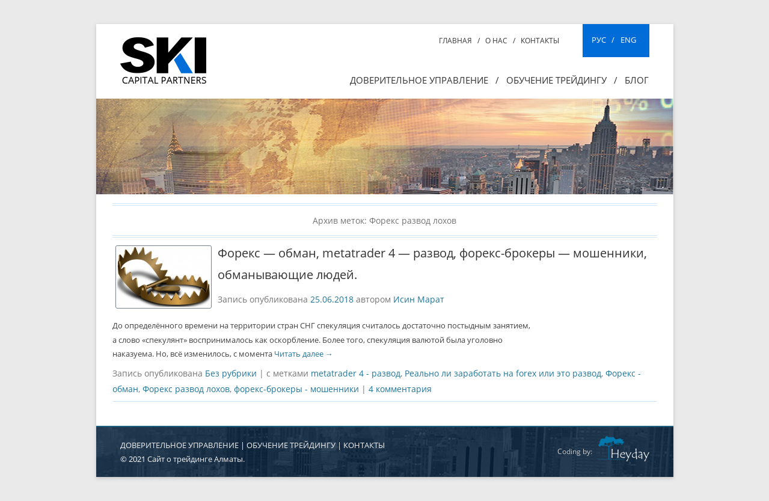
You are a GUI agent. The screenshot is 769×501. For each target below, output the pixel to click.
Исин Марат (418, 299)
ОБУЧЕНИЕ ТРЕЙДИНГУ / (561, 80)
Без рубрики (231, 373)
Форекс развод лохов (186, 389)
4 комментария (400, 389)
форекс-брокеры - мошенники (296, 389)
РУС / (603, 39)
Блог (637, 80)
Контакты (540, 40)
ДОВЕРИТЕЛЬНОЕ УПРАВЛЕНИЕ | (183, 445)
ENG (628, 39)
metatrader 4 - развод (355, 373)
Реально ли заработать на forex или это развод (503, 373)
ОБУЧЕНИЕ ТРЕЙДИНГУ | (295, 445)
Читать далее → (303, 353)
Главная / (459, 40)
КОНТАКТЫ (364, 445)
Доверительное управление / (424, 80)
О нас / (500, 40)
